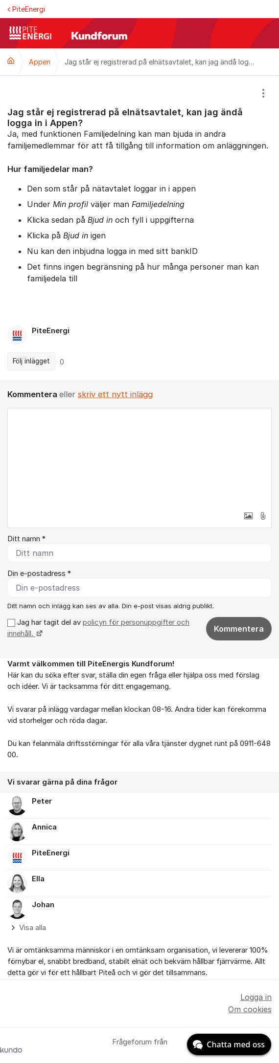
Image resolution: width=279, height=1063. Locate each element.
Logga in (256, 997)
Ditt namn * (26, 538)
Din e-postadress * (39, 573)
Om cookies (250, 1009)
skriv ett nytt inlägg (115, 394)
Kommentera (239, 629)
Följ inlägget (31, 361)
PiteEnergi (26, 9)
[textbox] (139, 457)
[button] (248, 516)
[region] (139, 228)
